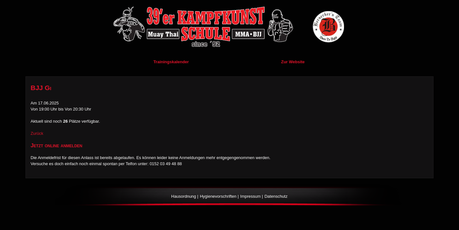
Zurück (37, 133)
